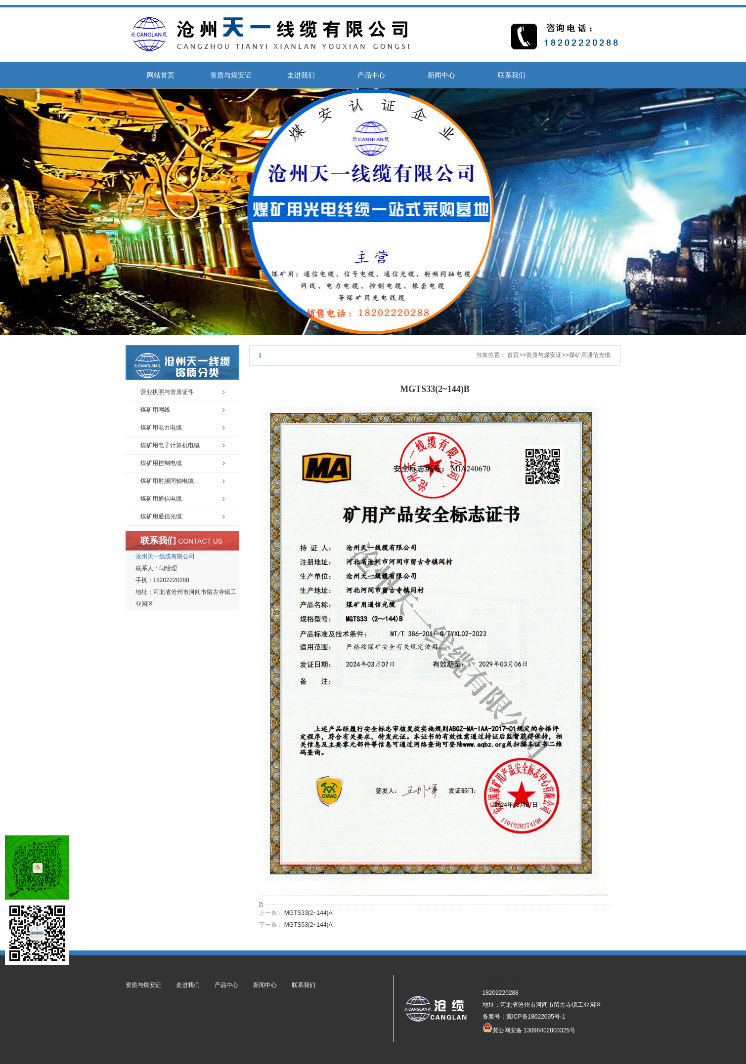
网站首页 (161, 75)
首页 (513, 355)
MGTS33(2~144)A (308, 912)
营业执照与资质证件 (167, 392)
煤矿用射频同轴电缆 (167, 480)
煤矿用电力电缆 (161, 427)
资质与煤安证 (231, 75)
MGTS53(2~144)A (308, 924)
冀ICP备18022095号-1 (536, 1016)
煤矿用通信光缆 (590, 355)
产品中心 (371, 75)
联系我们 (512, 75)
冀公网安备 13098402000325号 (529, 1027)
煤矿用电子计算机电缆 (170, 445)
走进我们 (301, 75)
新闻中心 (441, 75)
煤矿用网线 (155, 409)
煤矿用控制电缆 (161, 463)
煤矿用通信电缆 (161, 498)
